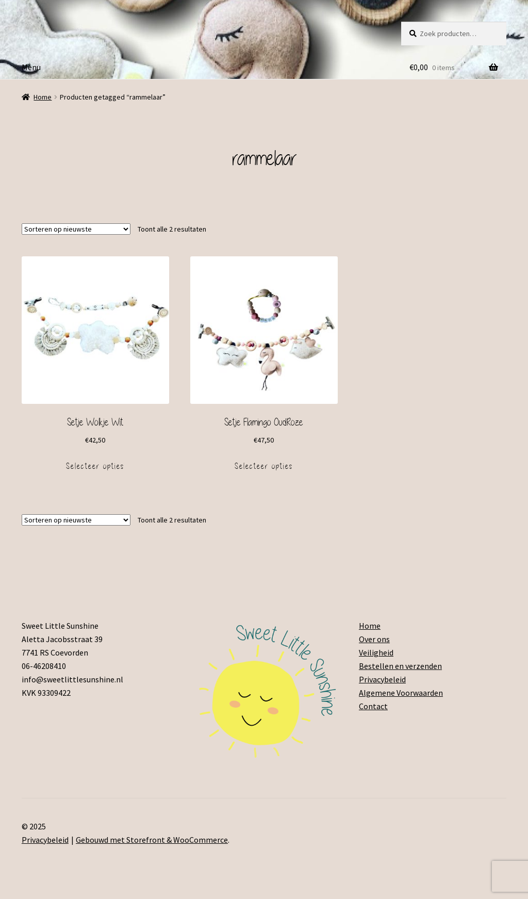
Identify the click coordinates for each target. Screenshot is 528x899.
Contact (373, 706)
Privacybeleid (382, 679)
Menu (31, 67)
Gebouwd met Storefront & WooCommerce (152, 840)
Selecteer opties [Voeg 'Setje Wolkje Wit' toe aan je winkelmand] (95, 466)
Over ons (374, 639)
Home (43, 97)
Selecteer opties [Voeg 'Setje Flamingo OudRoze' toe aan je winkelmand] (264, 466)
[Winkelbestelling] (76, 229)
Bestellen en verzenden (400, 666)
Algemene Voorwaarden (401, 693)
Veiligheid (376, 652)
